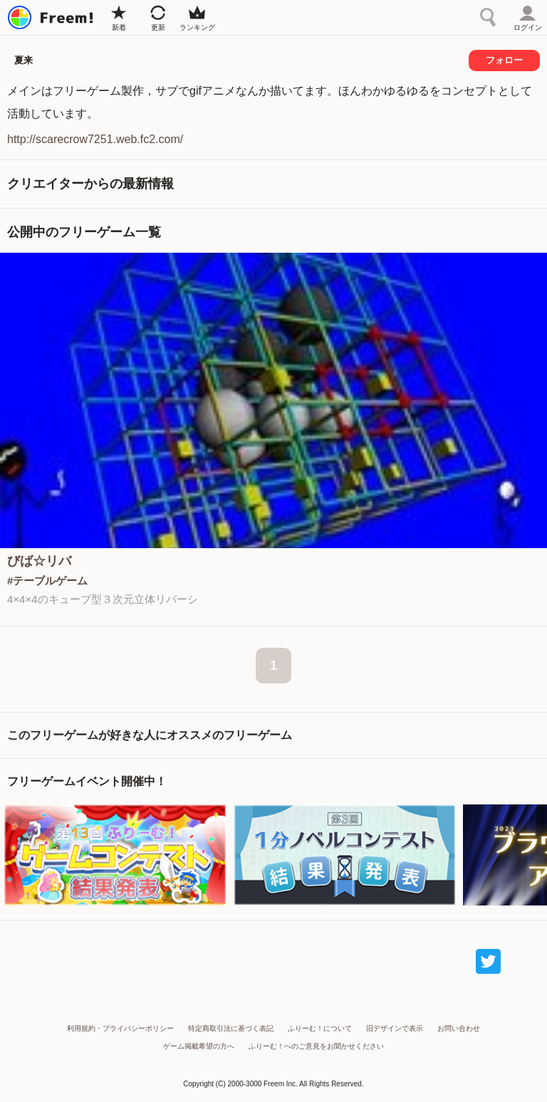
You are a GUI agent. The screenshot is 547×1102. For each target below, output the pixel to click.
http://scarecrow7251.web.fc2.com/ (95, 139)
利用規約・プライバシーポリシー (120, 1028)
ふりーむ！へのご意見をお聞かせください (316, 1046)
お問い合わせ (458, 1028)
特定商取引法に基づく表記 (231, 1028)
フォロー (504, 60)
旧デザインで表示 (394, 1028)
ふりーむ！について (320, 1028)
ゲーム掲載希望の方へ (198, 1046)
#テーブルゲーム (47, 580)
